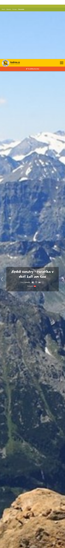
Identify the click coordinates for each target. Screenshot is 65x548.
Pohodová (45, 507)
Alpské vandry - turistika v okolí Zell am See (33, 215)
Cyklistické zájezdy (46, 511)
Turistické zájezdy (46, 505)
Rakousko (30, 227)
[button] (2, 220)
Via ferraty (45, 508)
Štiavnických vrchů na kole (22, 512)
